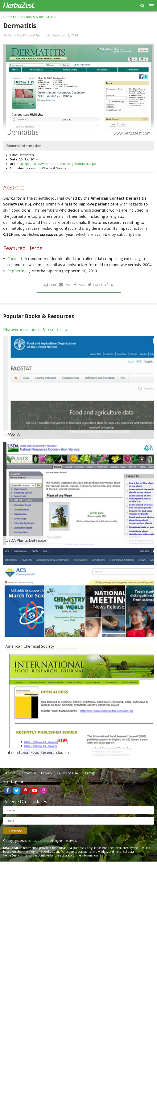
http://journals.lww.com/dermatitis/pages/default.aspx (56, 163)
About (10, 773)
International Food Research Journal (38, 752)
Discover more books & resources (33, 329)
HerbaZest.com (38, 841)
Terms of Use (67, 773)
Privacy (46, 773)
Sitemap (88, 773)
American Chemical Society (29, 646)
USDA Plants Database (25, 540)
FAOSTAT (13, 434)
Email (67, 285)
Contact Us (28, 773)
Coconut (14, 258)
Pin (110, 285)
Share (81, 285)
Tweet (97, 285)
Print (52, 285)
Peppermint (18, 270)
